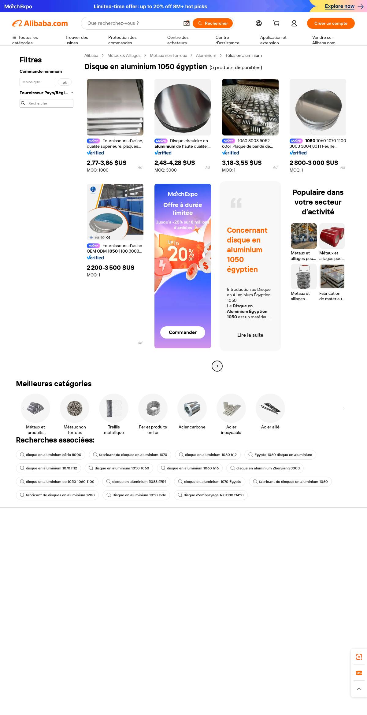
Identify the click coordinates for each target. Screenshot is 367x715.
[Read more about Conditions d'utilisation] (296, 688)
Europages (280, 676)
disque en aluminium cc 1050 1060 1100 (57, 481)
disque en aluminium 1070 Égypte (209, 481)
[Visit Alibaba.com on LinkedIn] (305, 601)
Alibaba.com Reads (171, 582)
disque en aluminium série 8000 (50, 454)
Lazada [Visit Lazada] (191, 676)
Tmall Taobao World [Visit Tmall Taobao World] (145, 676)
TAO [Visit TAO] (239, 676)
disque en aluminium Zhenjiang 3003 (265, 468)
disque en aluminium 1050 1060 (119, 468)
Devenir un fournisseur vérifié (251, 558)
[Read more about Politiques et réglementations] (35, 688)
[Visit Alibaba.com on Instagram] (324, 601)
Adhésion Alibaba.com (174, 553)
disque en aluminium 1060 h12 (208, 454)
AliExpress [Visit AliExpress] (88, 676)
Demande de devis (170, 542)
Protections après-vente (106, 570)
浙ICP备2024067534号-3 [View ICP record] (331, 703)
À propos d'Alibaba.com (316, 542)
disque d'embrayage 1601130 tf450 (211, 495)
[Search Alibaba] (132, 23)
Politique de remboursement (110, 547)
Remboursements (29, 570)
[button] (186, 23)
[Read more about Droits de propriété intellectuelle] (194, 688)
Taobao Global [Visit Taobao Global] (217, 676)
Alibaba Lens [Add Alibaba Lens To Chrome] (40, 649)
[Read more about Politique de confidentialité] (249, 688)
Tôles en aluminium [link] (243, 55)
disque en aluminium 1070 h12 (48, 468)
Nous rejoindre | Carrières (318, 577)
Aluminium (206, 55)
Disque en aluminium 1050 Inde (136, 495)
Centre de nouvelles (313, 565)
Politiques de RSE (310, 553)
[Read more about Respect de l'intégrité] (338, 688)
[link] (359, 657)
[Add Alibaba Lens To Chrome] (99, 649)
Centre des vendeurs (243, 547)
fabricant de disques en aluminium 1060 (290, 481)
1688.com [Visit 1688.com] (112, 676)
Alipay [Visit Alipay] (174, 676)
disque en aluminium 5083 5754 (136, 481)
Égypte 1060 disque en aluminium (280, 454)
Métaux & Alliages (124, 55)
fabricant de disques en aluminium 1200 (57, 495)
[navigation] (46, 211)
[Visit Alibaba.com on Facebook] (296, 601)
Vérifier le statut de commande (41, 558)
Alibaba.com (252, 649)
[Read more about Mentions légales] (79, 688)
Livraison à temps (99, 558)
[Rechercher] (213, 23)
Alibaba (91, 55)
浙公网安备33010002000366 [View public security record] (270, 703)
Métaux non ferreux (168, 55)
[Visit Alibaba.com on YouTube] (333, 601)
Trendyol (257, 676)
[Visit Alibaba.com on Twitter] (314, 601)
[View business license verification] (236, 703)
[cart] (277, 24)
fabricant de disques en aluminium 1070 (130, 454)
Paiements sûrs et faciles (106, 535)
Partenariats (234, 570)
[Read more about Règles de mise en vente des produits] (130, 688)
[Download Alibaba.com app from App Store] (289, 649)
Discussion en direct (31, 547)
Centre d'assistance (31, 535)
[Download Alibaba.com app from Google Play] (334, 649)
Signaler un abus (27, 582)
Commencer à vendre (244, 535)
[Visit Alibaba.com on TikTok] (342, 601)
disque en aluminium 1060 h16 (190, 468)
